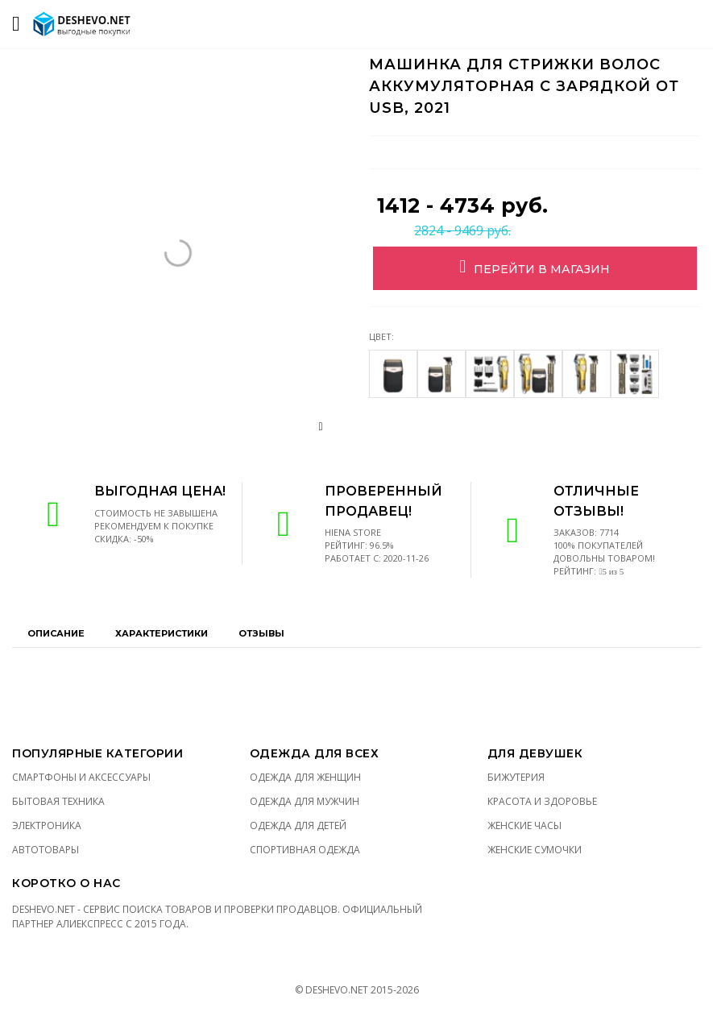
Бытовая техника (58, 801)
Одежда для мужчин (304, 801)
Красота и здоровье (542, 801)
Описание (56, 633)
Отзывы (261, 633)
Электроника (46, 825)
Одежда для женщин (305, 777)
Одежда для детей (298, 825)
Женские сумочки (534, 849)
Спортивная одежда (305, 849)
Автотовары (45, 849)
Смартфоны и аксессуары (81, 777)
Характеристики (161, 633)
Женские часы (524, 825)
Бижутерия (516, 777)
